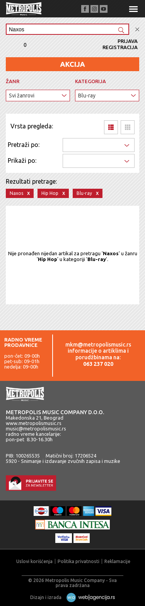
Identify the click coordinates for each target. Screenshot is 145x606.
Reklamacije (117, 561)
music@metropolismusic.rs (36, 428)
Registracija (120, 47)
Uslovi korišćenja (34, 561)
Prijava (128, 41)
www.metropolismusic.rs (33, 423)
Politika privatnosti (78, 561)
